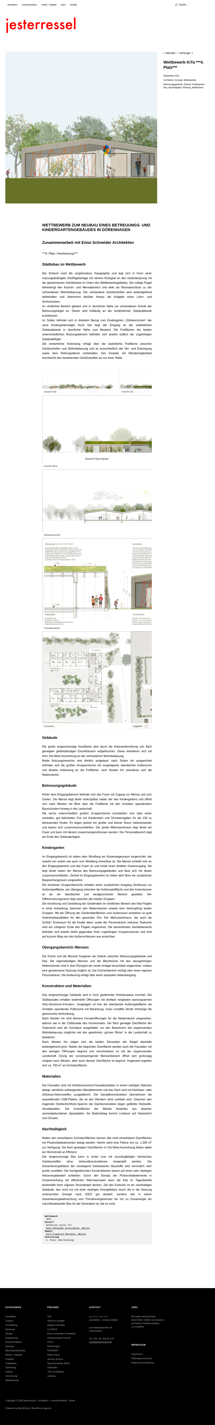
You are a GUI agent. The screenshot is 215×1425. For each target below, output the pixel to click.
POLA (50, 1342)
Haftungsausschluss (141, 1358)
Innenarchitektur (13, 1342)
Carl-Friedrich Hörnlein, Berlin (66, 1234)
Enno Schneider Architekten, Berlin (68, 1228)
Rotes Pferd (53, 1354)
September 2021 (171, 76)
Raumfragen (53, 1346)
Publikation (11, 1363)
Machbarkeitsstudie (15, 1350)
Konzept (179, 80)
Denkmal (9, 1329)
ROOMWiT (53, 1350)
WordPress (24, 1408)
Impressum (137, 1354)
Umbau (9, 1371)
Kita (165, 87)
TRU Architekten (55, 1371)
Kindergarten (198, 84)
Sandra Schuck (55, 1359)
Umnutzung (11, 1376)
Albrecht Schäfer (55, 1320)
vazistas (51, 1376)
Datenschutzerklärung (142, 1362)
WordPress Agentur (41, 1408)
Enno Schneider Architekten (61, 1333)
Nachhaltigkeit (175, 87)
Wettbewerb (197, 87)
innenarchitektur (29, 5)
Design (8, 1333)
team (63, 5)
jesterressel (30, 1400)
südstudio (52, 1367)
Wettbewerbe (190, 80)
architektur (12, 5)
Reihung (187, 87)
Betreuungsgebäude (173, 84)
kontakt (73, 5)
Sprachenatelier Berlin (58, 1363)
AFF (49, 1316)
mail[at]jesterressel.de (100, 1342)
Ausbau (9, 1320)
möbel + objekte (48, 5)
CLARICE (52, 1329)
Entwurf (187, 84)
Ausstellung (11, 1325)
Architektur (168, 80)
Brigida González (56, 1325)
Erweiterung (11, 1338)
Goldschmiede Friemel (58, 1338)
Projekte (9, 1359)
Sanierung (10, 1367)
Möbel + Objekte (13, 1354)
